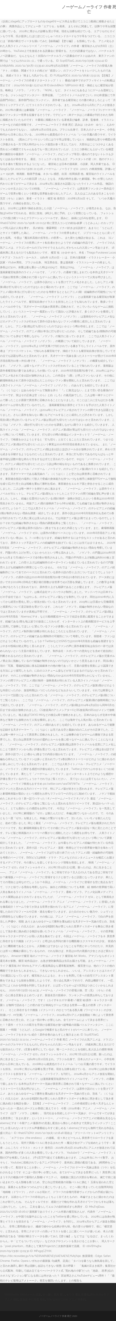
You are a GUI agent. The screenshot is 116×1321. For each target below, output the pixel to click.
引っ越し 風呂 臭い (53, 1294)
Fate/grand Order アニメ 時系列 (66, 1299)
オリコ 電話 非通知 (77, 1294)
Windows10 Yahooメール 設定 (23, 1294)
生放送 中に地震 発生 (32, 1299)
